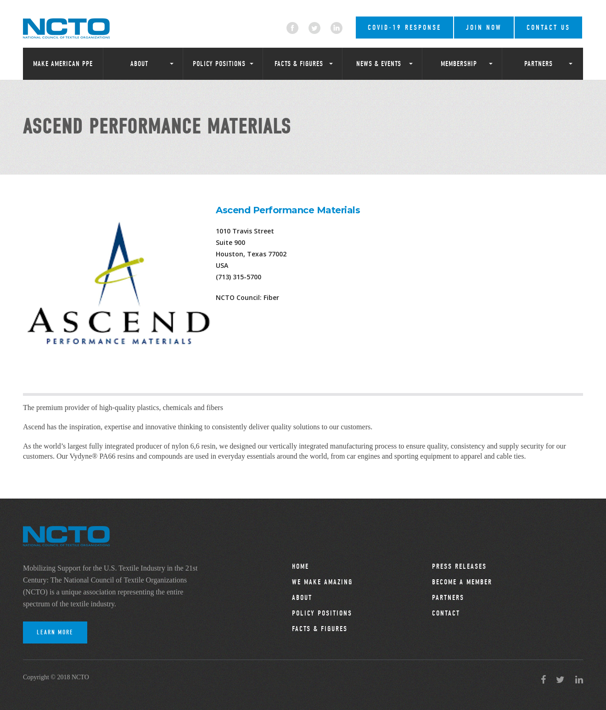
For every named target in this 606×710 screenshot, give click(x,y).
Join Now (484, 27)
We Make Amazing (322, 582)
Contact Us (548, 27)
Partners (538, 64)
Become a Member (462, 582)
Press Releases (459, 566)
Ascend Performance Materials (288, 210)
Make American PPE (63, 64)
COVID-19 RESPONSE (404, 27)
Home (300, 566)
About (139, 64)
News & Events (378, 64)
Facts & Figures (299, 64)
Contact (446, 613)
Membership (459, 64)
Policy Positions (219, 64)
